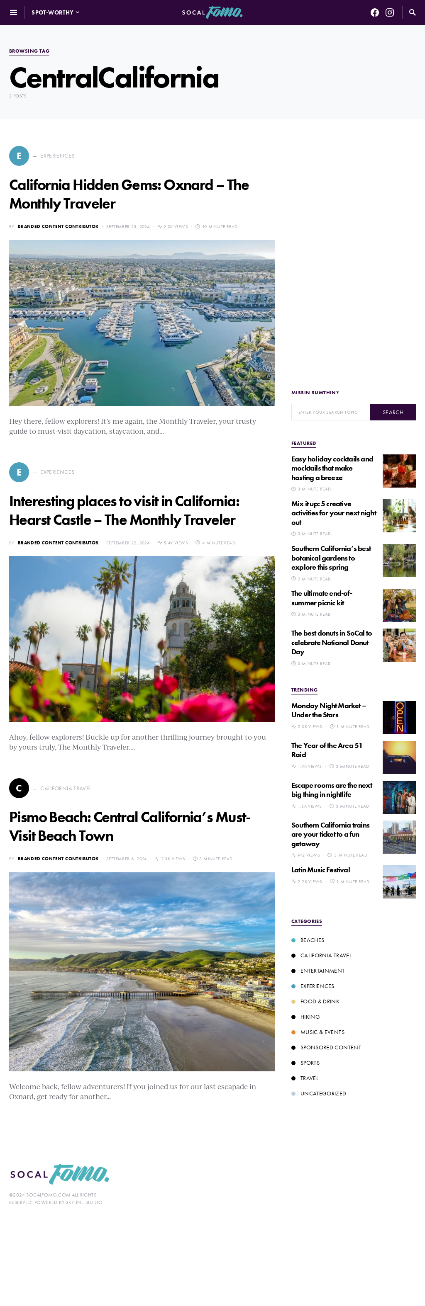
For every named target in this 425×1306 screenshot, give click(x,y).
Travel (304, 1078)
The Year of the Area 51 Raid (327, 750)
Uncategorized (319, 1093)
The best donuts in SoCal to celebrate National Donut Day (331, 642)
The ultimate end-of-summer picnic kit (321, 597)
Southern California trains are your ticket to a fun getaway (330, 834)
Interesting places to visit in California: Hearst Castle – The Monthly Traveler (124, 510)
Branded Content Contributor (58, 226)
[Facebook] (375, 12)
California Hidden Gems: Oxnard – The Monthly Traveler (129, 194)
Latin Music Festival (320, 869)
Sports (305, 1062)
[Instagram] (390, 12)
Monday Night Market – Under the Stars (328, 710)
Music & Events (317, 1032)
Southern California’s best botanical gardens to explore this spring (331, 558)
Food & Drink (315, 1001)
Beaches (307, 940)
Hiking (305, 1016)
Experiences (313, 986)
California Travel (321, 955)
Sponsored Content (326, 1047)
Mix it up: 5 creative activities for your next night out (333, 513)
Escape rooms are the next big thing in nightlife (331, 789)
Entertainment (318, 970)
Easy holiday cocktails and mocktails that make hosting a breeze (332, 468)
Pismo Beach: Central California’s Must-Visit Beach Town (130, 826)
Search (393, 412)
